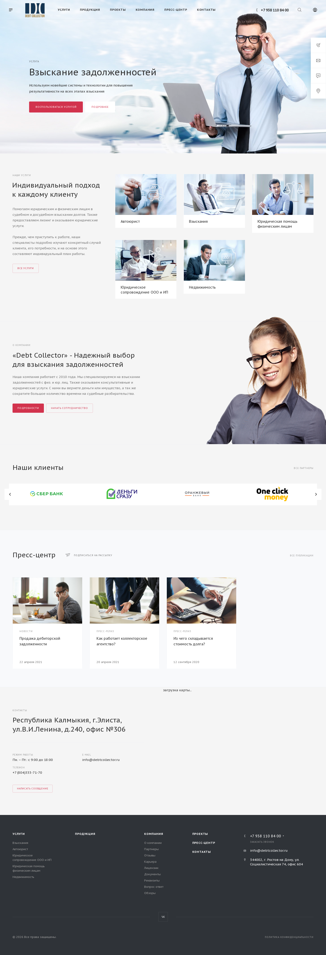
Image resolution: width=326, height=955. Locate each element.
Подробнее (100, 106)
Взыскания (198, 221)
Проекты (200, 834)
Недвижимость (202, 287)
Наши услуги (22, 175)
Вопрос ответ (153, 887)
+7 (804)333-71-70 (27, 772)
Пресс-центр (203, 843)
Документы (152, 874)
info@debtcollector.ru (101, 760)
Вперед (316, 494)
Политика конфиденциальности (289, 937)
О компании (153, 843)
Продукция (85, 834)
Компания (153, 834)
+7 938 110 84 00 (275, 10)
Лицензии (151, 868)
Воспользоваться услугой (56, 106)
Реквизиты (152, 880)
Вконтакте (163, 917)
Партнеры (151, 849)
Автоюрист (130, 221)
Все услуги (25, 268)
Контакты (201, 852)
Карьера (150, 862)
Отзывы (149, 855)
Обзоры (150, 893)
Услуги (19, 834)
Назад (10, 494)
